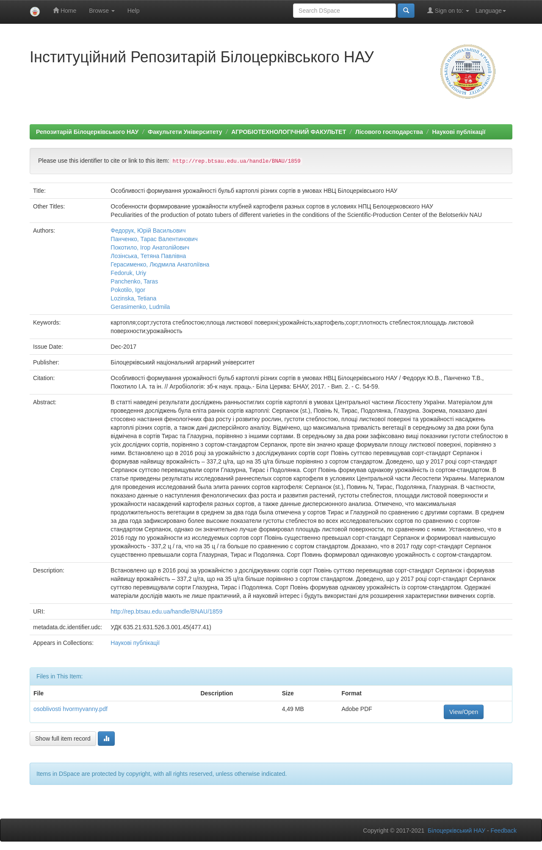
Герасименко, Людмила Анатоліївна (160, 264)
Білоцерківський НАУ (456, 830)
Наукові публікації (458, 131)
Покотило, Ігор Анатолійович (150, 247)
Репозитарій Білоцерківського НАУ (87, 131)
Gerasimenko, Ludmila (140, 306)
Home (64, 10)
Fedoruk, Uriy (128, 272)
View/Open (463, 711)
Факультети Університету (185, 131)
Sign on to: (448, 10)
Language (491, 10)
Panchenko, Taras (134, 281)
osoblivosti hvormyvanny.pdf (70, 709)
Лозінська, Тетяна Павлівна (148, 256)
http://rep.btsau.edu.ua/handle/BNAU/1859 (166, 611)
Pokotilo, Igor (128, 289)
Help (133, 10)
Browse (102, 10)
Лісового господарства (389, 131)
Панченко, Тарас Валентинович (154, 239)
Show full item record (63, 738)
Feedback (504, 830)
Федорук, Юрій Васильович (148, 230)
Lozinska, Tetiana (133, 298)
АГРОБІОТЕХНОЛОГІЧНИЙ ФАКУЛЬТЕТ (288, 131)
